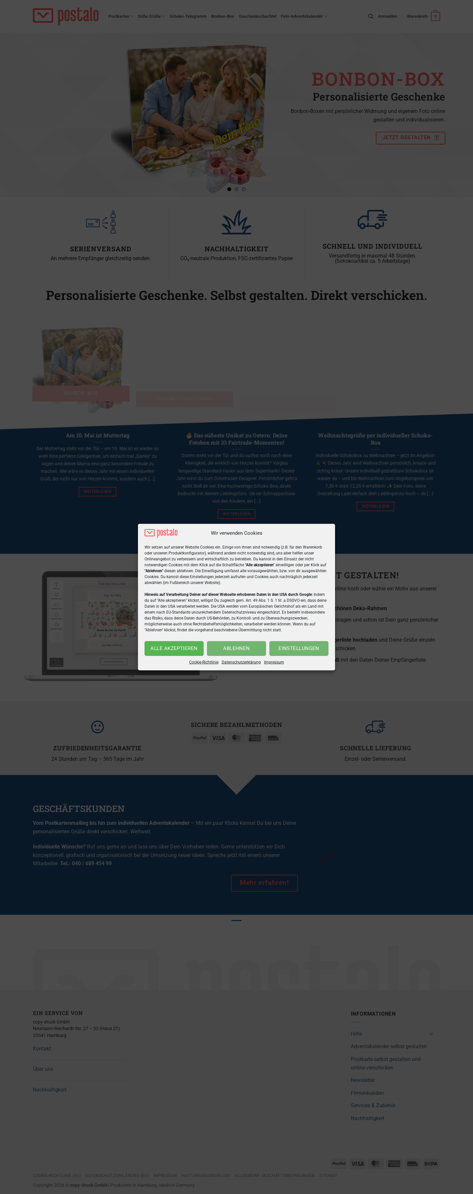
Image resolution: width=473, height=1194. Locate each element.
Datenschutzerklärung (241, 662)
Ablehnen (236, 648)
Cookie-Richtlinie (203, 662)
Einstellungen (299, 648)
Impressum (274, 662)
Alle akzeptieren (173, 648)
